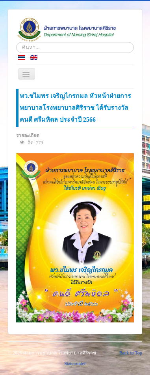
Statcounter (75, 363)
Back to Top (130, 353)
